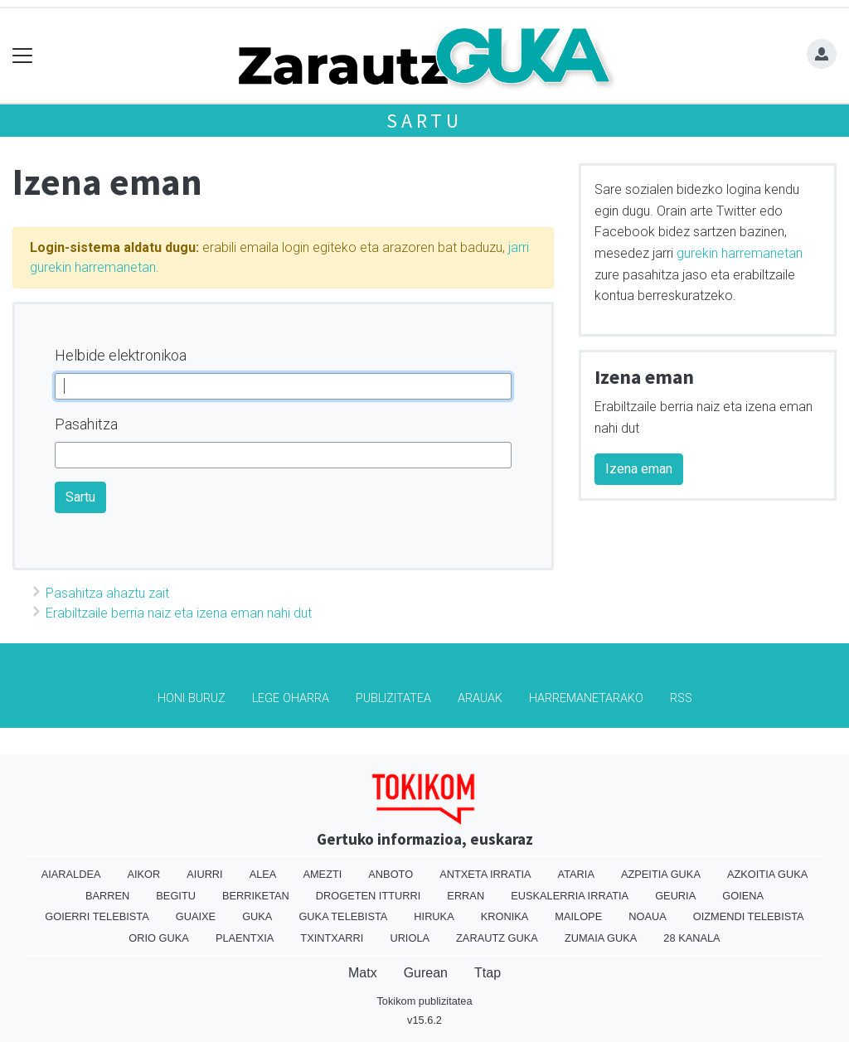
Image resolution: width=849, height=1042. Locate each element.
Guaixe (196, 916)
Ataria (576, 874)
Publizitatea (393, 698)
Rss (681, 698)
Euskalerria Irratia (569, 895)
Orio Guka (159, 938)
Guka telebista (342, 916)
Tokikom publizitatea (424, 1001)
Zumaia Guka (601, 938)
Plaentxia (245, 938)
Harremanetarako (586, 698)
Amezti (322, 874)
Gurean (426, 973)
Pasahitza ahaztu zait (107, 593)
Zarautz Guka (497, 938)
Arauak (480, 698)
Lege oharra (290, 698)
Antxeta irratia (485, 874)
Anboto (390, 874)
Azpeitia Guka (661, 874)
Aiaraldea (71, 874)
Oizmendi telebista (748, 916)
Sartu (424, 120)
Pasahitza (86, 424)
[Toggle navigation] (23, 55)
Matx (362, 973)
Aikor (143, 874)
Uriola (409, 938)
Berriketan (255, 895)
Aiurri (204, 874)
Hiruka (434, 916)
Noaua (647, 916)
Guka (257, 916)
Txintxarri (331, 938)
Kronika (505, 916)
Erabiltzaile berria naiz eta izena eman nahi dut (179, 613)
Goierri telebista (96, 916)
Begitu (176, 895)
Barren (107, 895)
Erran (465, 895)
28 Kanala (691, 938)
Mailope (578, 916)
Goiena (743, 895)
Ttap (487, 973)
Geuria (675, 895)
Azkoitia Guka (767, 874)
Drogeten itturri (368, 895)
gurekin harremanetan (740, 253)
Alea (263, 874)
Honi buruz (192, 698)
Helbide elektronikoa (121, 355)
